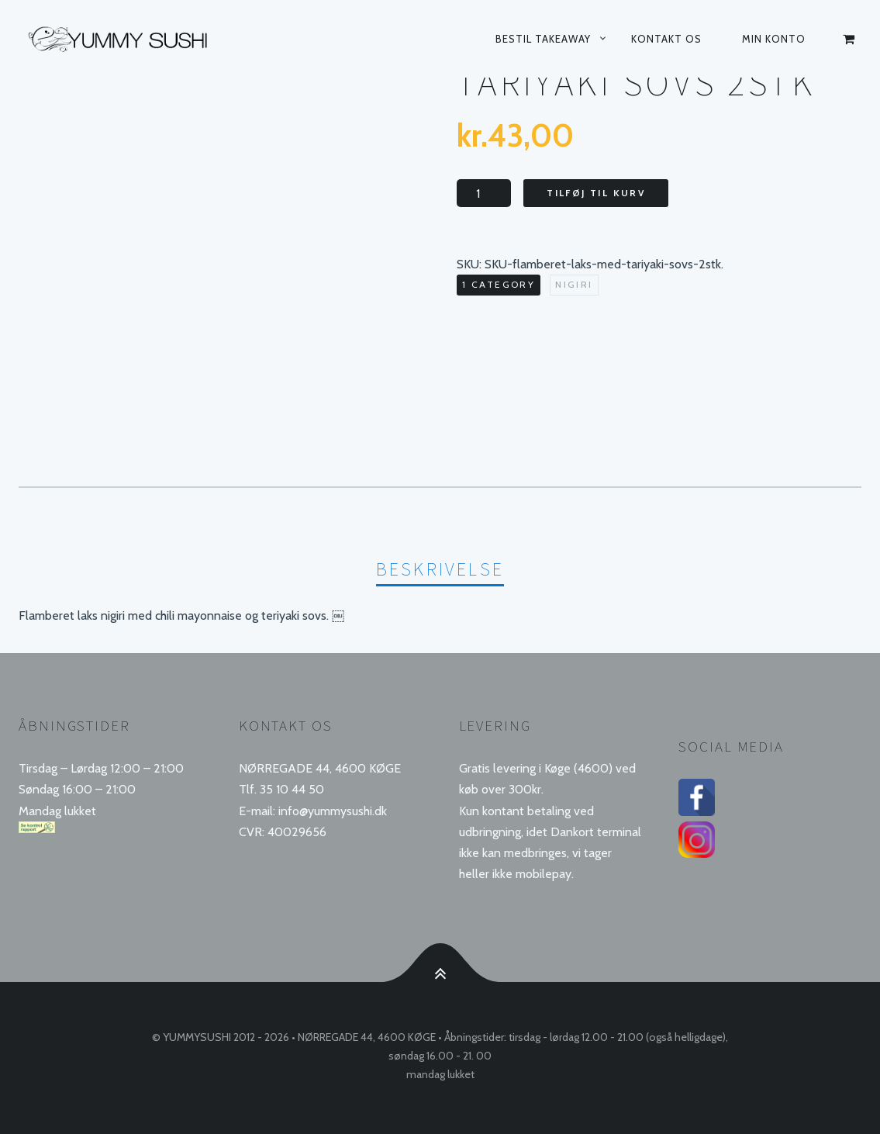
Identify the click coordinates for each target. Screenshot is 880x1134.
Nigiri (573, 284)
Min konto (774, 39)
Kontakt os (666, 39)
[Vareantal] (484, 193)
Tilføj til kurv (596, 193)
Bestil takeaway (543, 39)
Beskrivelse (440, 569)
